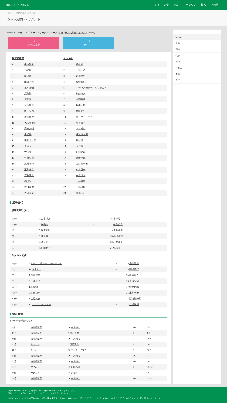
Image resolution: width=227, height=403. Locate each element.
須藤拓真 (80, 93)
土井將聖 (80, 181)
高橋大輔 (29, 128)
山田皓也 (29, 81)
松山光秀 (29, 111)
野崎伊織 (80, 157)
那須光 (27, 181)
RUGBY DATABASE (17, 4)
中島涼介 (80, 175)
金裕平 (27, 134)
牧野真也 (80, 81)
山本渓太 (29, 64)
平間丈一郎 (30, 140)
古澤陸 (27, 152)
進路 (176, 4)
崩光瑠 (27, 70)
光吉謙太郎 (30, 122)
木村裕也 (80, 128)
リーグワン (189, 4)
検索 (203, 4)
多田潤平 (80, 111)
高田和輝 (29, 163)
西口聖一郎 (82, 163)
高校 (156, 4)
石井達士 (29, 175)
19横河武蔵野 (33, 43)
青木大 (27, 146)
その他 (214, 4)
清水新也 (29, 105)
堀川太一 (80, 122)
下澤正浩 (80, 70)
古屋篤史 (80, 76)
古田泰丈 (29, 192)
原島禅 (27, 93)
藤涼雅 (27, 76)
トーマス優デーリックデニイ (91, 87)
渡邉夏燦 (29, 187)
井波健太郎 (82, 134)
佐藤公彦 (29, 157)
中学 (178, 74)
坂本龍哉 (29, 87)
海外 (178, 62)
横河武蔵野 (18, 58)
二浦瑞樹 (80, 187)
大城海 (79, 146)
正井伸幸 (29, 169)
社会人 (179, 68)
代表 (178, 55)
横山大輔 (80, 105)
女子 (178, 80)
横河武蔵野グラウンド (76, 32)
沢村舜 (79, 140)
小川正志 (80, 169)
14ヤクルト (88, 43)
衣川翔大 (29, 117)
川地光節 (80, 152)
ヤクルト (68, 58)
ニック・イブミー (85, 117)
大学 (166, 4)
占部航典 (80, 99)
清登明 (27, 99)
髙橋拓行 (80, 192)
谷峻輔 (79, 64)
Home (9, 13)
